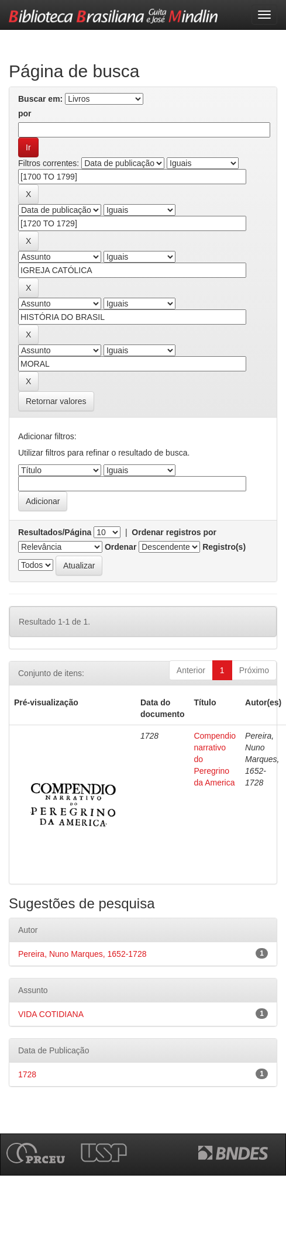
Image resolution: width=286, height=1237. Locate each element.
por (25, 113)
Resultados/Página (54, 532)
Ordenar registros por (174, 532)
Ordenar (120, 547)
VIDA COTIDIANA (51, 1014)
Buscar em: (40, 99)
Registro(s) (224, 547)
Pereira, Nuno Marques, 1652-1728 (82, 954)
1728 (27, 1074)
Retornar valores (56, 401)
